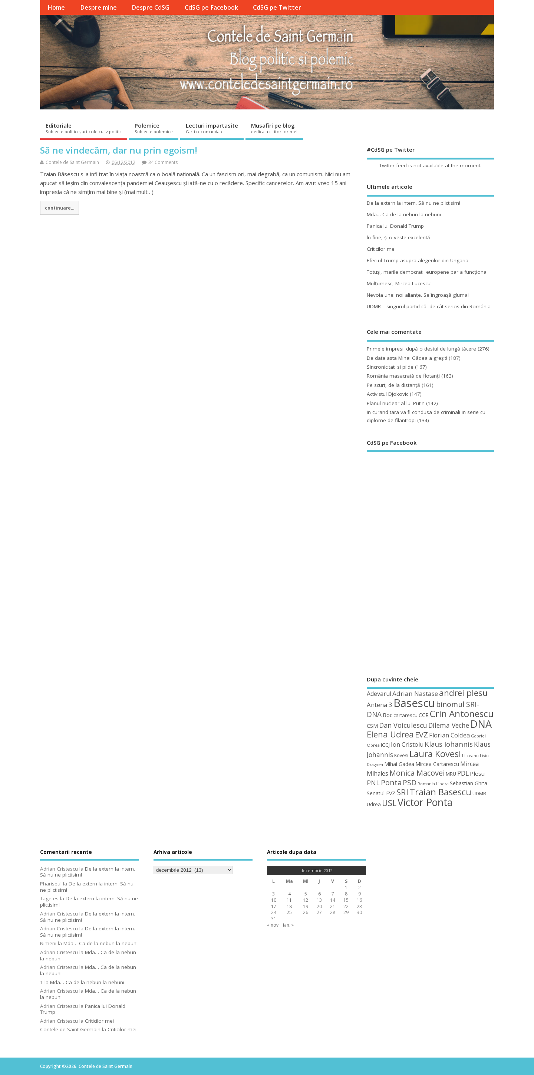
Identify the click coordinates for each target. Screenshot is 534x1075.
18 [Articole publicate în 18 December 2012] (289, 906)
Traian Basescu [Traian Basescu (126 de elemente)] (440, 792)
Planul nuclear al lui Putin (396, 403)
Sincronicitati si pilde (390, 367)
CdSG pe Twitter (277, 7)
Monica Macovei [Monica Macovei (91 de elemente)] (417, 772)
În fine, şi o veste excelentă (398, 237)
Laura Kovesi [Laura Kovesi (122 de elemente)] (435, 754)
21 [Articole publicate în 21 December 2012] (332, 906)
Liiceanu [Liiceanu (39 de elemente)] (470, 755)
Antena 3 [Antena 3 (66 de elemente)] (379, 704)
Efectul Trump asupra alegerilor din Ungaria (417, 260)
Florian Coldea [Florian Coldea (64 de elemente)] (449, 735)
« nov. (273, 925)
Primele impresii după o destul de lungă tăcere (421, 348)
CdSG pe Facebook (211, 7)
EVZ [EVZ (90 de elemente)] (421, 734)
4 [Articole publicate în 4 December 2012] (289, 894)
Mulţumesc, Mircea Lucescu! (399, 283)
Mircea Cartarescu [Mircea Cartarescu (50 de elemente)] (437, 763)
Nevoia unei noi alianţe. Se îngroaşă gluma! (418, 295)
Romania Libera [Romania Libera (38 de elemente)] (433, 783)
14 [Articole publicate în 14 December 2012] (332, 900)
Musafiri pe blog (274, 128)
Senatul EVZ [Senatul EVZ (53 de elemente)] (381, 793)
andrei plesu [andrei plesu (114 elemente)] (463, 692)
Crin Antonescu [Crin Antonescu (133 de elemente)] (462, 713)
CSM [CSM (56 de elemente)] (372, 725)
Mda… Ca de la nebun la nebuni (404, 214)
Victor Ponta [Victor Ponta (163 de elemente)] (425, 802)
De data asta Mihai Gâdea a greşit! (407, 358)
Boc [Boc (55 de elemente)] (387, 715)
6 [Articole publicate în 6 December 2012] (319, 894)
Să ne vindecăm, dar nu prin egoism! (118, 150)
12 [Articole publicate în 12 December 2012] (305, 900)
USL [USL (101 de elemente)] (389, 803)
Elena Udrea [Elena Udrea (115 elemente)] (390, 734)
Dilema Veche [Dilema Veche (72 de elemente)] (448, 725)
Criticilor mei (381, 249)
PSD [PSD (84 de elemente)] (409, 783)
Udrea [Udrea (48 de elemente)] (374, 804)
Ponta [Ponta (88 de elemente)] (391, 783)
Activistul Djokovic (387, 394)
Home (56, 7)
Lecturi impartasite (212, 128)
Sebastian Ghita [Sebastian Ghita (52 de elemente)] (468, 783)
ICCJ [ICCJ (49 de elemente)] (385, 745)
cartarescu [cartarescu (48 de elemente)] (405, 715)
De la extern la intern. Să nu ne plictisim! (413, 203)
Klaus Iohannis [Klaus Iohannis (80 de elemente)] (449, 744)
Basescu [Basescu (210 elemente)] (414, 703)
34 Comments (163, 162)
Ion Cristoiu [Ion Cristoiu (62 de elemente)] (407, 744)
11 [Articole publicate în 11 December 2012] (289, 900)
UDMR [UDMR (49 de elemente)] (479, 793)
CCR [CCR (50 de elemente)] (424, 715)
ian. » (288, 925)
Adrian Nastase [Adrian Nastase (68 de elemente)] (415, 693)
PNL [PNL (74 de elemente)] (373, 782)
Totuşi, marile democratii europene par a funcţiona (427, 272)
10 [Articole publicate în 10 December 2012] (273, 900)
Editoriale (84, 128)
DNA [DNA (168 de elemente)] (481, 724)
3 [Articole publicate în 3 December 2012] (273, 894)
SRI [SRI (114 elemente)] (402, 792)
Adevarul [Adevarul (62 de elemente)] (379, 694)
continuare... (59, 208)
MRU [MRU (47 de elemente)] (451, 773)
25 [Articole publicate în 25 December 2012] (289, 912)
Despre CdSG (150, 7)
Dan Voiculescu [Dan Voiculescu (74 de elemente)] (403, 725)
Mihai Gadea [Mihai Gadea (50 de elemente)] (399, 763)
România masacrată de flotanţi (403, 375)
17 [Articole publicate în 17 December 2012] (273, 906)
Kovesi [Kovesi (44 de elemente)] (401, 755)
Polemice (154, 128)
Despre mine (98, 7)
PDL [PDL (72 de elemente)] (463, 773)
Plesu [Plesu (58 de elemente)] (477, 773)
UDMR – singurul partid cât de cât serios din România (429, 306)
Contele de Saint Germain (72, 162)
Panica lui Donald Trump (395, 226)
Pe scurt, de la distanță (393, 385)
